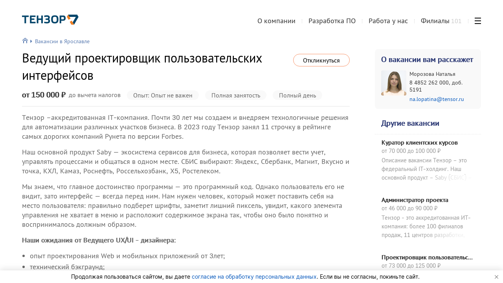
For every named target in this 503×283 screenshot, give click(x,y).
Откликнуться (321, 60)
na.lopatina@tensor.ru (436, 99)
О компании (276, 21)
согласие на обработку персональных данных (254, 276)
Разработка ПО (332, 21)
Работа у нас (388, 21)
